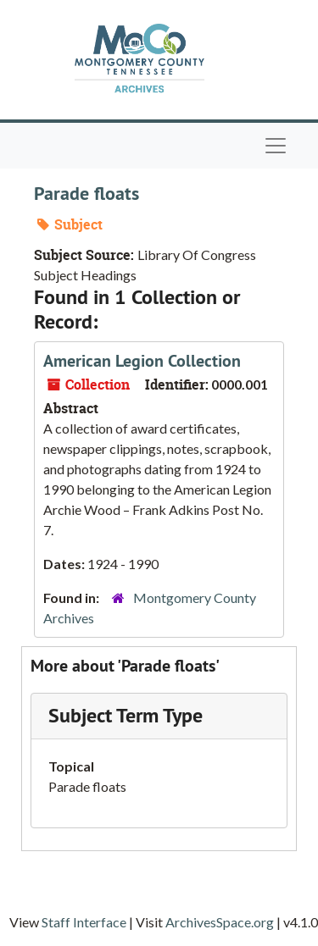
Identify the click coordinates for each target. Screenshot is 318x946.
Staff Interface (84, 922)
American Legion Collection (142, 361)
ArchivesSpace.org (219, 922)
